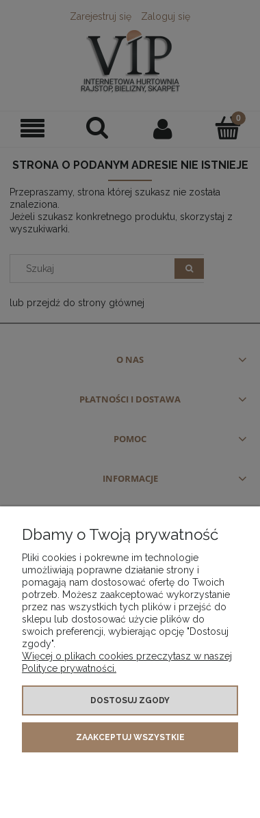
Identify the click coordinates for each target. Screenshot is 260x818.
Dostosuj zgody (130, 700)
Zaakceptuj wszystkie (130, 737)
